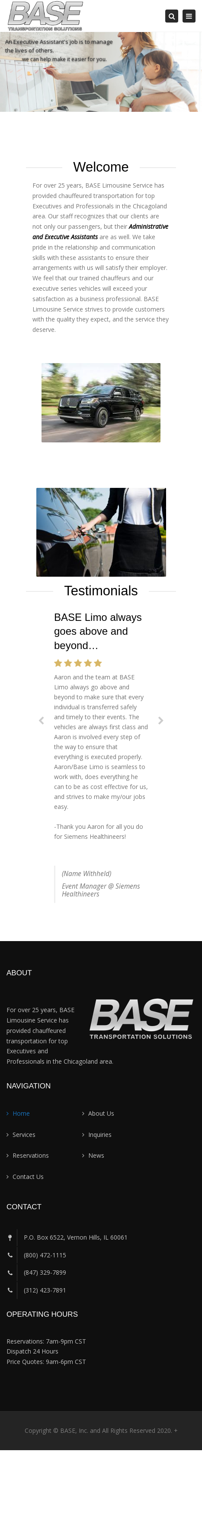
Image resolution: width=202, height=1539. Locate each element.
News (96, 1155)
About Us (101, 1113)
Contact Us (28, 1176)
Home (21, 1113)
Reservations (31, 1155)
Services (24, 1134)
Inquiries (100, 1134)
